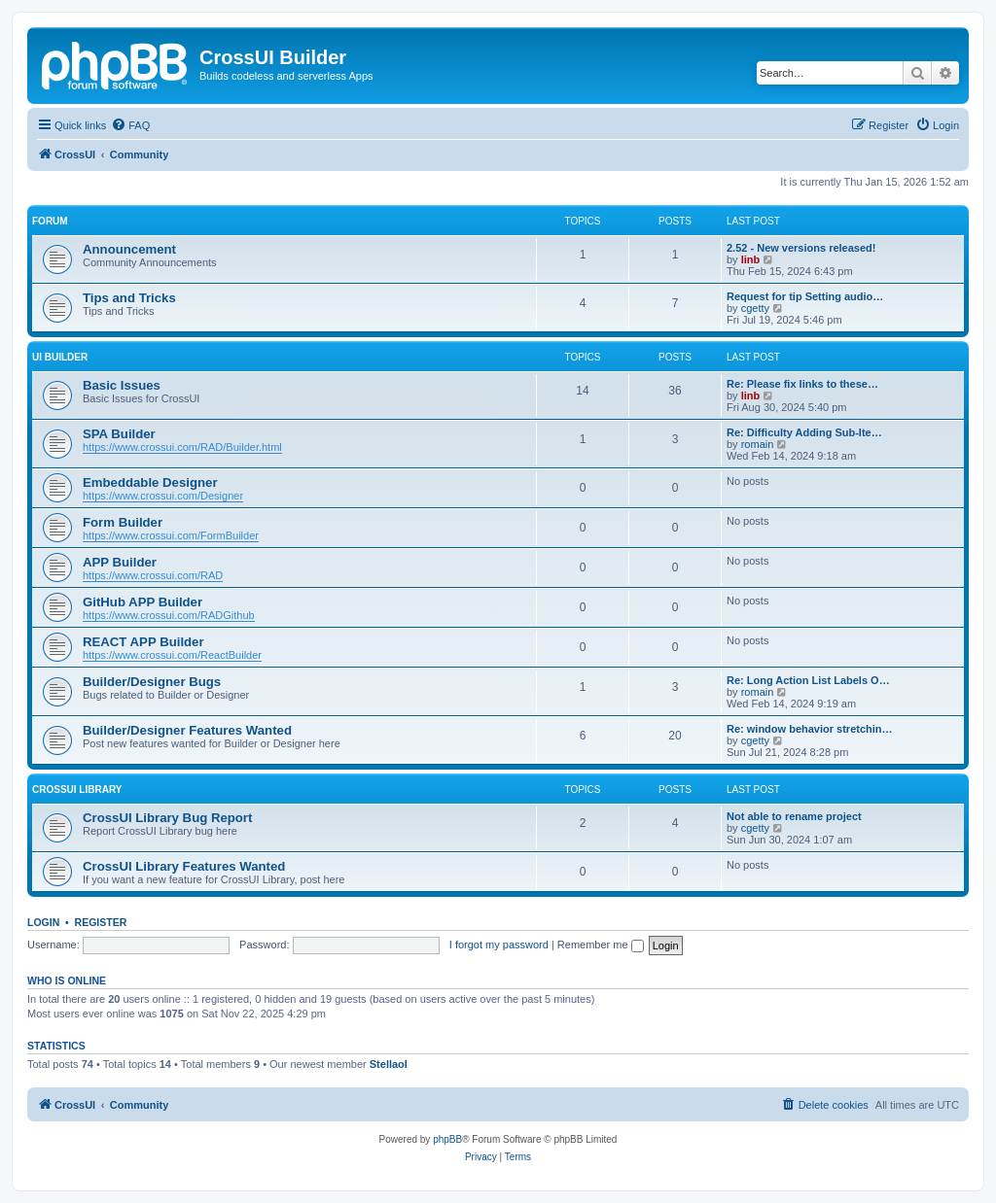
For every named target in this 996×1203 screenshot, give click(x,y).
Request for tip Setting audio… (805, 296)
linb (751, 259)
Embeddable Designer (150, 482)
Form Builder (122, 522)
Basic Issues (121, 385)
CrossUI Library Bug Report (167, 817)
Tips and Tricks (129, 298)
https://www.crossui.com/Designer (163, 495)
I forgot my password (499, 944)
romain (757, 444)
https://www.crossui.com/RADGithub (169, 615)
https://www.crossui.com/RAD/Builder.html (182, 447)
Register (101, 922)
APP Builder (120, 562)
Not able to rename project (794, 816)
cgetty (755, 308)
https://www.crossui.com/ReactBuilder (172, 655)
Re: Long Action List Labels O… (808, 680)
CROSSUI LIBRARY (77, 789)
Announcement (129, 249)
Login (43, 922)
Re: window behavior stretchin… (810, 729)
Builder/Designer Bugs (152, 681)
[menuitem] (130, 125)
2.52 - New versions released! (801, 248)
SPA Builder (119, 434)
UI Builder (60, 357)
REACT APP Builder (143, 642)
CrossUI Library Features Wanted (184, 866)
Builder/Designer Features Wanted (187, 730)
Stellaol (389, 1064)
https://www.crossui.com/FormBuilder (171, 535)
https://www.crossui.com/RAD (153, 575)
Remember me (600, 944)
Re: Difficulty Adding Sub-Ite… (804, 432)
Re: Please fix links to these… (802, 384)
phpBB (447, 1139)
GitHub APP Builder (142, 602)
